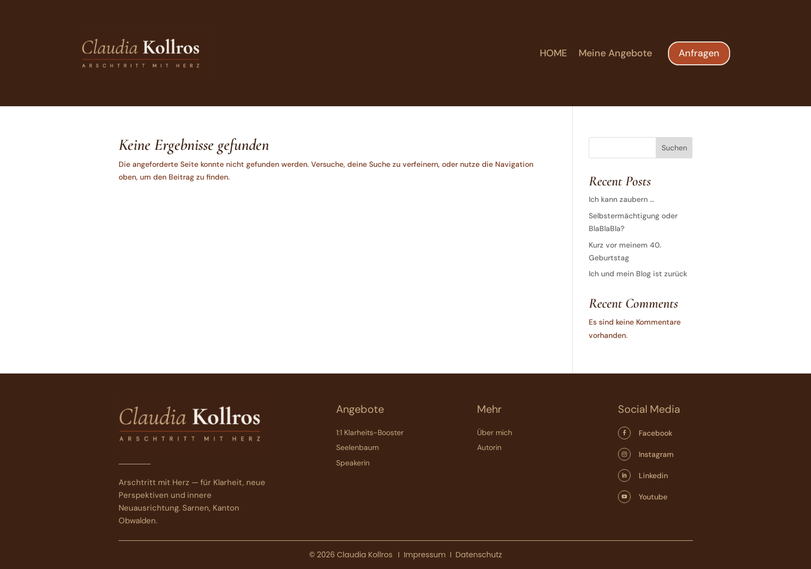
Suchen (674, 147)
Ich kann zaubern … (621, 199)
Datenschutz (479, 554)
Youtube (653, 497)
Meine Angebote (615, 54)
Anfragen (699, 53)
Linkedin (653, 475)
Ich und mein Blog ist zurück (638, 273)
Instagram (656, 454)
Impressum (425, 554)
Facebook (655, 433)
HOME (553, 54)
